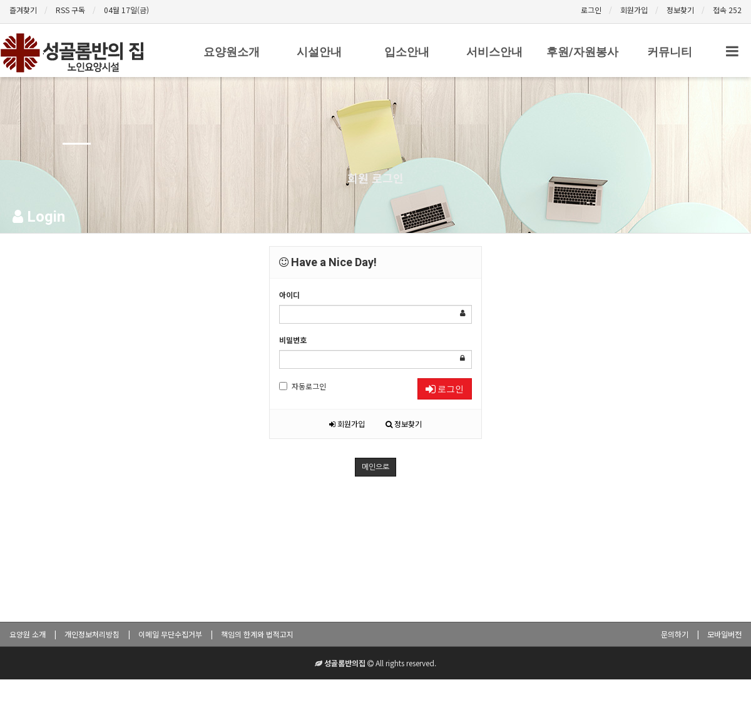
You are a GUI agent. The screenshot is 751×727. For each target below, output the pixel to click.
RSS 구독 (70, 9)
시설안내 (319, 51)
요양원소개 (231, 51)
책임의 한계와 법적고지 (257, 634)
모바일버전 (724, 634)
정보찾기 (680, 9)
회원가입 (634, 9)
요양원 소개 (27, 634)
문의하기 (674, 634)
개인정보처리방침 (92, 634)
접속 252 (727, 9)
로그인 (591, 9)
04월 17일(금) (126, 9)
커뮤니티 (669, 51)
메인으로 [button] (375, 467)
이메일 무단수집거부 (170, 634)
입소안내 (406, 51)
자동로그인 (302, 386)
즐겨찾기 (23, 9)
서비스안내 (494, 51)
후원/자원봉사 (582, 51)
